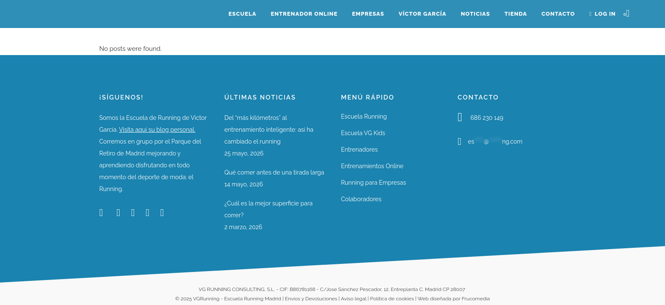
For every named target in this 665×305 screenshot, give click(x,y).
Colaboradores (361, 199)
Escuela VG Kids (363, 133)
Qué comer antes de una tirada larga (274, 172)
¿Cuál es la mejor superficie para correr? (268, 209)
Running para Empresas (373, 182)
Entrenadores (359, 149)
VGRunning (206, 299)
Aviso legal (353, 299)
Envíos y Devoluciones (311, 299)
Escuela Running (364, 116)
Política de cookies (392, 299)
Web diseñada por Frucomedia (453, 299)
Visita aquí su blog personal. (157, 129)
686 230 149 (486, 117)
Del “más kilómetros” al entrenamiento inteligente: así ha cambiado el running (268, 129)
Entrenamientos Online (372, 166)
